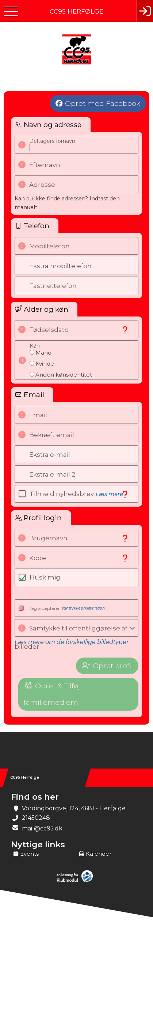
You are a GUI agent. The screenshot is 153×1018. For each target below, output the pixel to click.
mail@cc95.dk (42, 828)
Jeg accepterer (67, 608)
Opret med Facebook (102, 103)
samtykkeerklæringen (83, 608)
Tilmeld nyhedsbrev (76, 493)
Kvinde (44, 363)
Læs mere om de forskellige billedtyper (72, 641)
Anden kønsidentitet (63, 374)
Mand (43, 352)
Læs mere (109, 494)
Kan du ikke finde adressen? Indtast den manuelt (67, 203)
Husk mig (45, 577)
